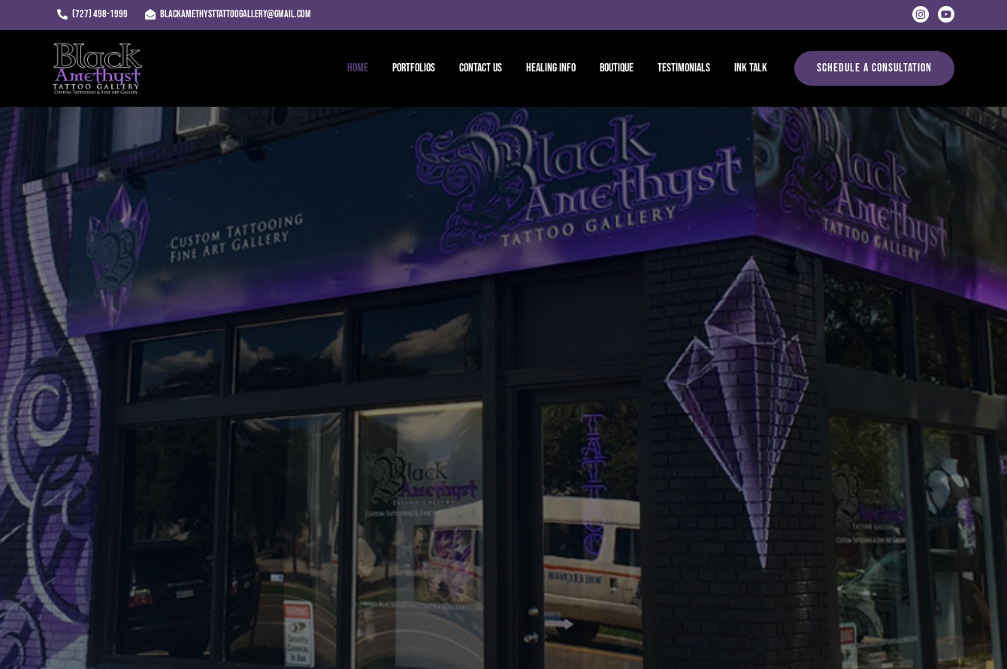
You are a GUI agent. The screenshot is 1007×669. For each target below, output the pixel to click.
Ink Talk (750, 68)
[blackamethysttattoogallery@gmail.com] (228, 14)
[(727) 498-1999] (92, 14)
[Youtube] (946, 14)
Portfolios (413, 68)
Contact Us (480, 68)
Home (357, 68)
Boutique (617, 68)
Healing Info (551, 68)
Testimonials (684, 68)
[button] (874, 68)
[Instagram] (920, 14)
